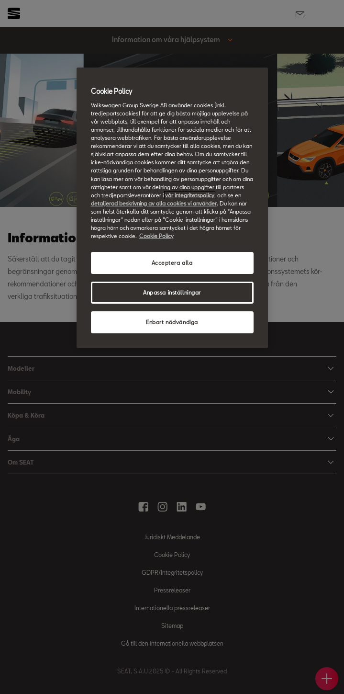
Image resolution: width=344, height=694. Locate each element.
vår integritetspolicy (189, 195)
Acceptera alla (172, 263)
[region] (172, 208)
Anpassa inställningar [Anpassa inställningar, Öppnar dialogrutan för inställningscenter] (172, 292)
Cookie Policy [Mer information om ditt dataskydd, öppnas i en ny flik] (156, 236)
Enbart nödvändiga (172, 322)
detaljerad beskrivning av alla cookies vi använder (154, 203)
